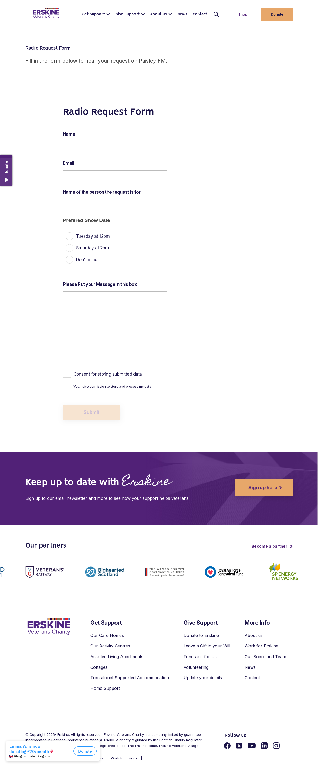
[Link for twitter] (239, 746)
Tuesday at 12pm (93, 236)
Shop (237, 15)
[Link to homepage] (46, 13)
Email (68, 163)
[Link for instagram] (276, 746)
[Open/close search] (216, 14)
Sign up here (256, 487)
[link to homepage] (48, 626)
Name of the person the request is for (102, 192)
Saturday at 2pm (92, 248)
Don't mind (86, 259)
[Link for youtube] (252, 746)
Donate (277, 15)
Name (69, 134)
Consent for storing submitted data (107, 374)
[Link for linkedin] (264, 746)
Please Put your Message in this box (100, 284)
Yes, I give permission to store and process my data (112, 386)
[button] (96, 14)
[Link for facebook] (227, 746)
